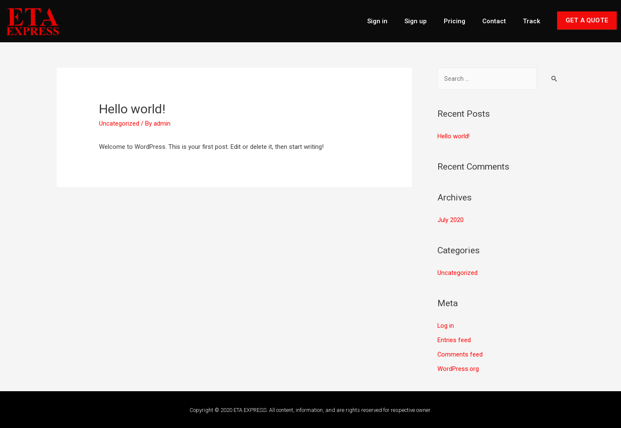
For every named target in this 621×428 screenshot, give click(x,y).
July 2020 (450, 220)
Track (531, 21)
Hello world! (453, 136)
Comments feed (460, 353)
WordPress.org (458, 368)
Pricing (454, 21)
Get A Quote (587, 20)
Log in (445, 325)
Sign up (415, 21)
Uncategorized (119, 123)
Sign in (377, 21)
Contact (494, 21)
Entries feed (454, 339)
